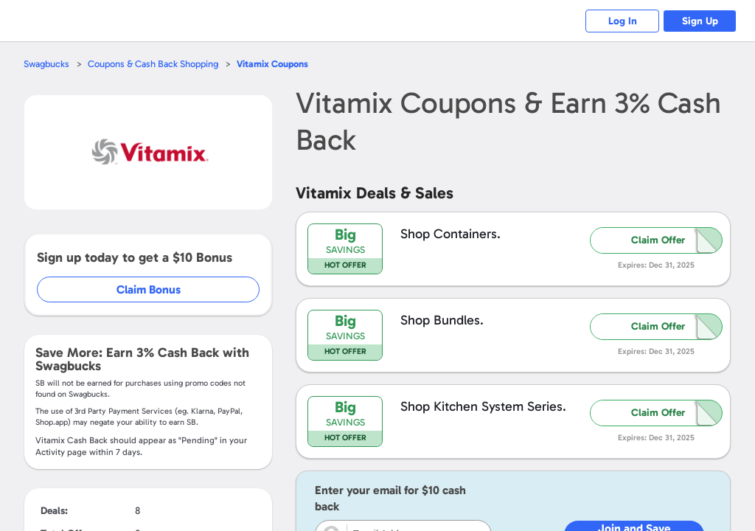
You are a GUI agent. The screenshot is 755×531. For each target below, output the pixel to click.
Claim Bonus (148, 289)
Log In (622, 21)
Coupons (272, 63)
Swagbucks (46, 63)
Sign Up (700, 21)
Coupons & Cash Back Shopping (153, 63)
